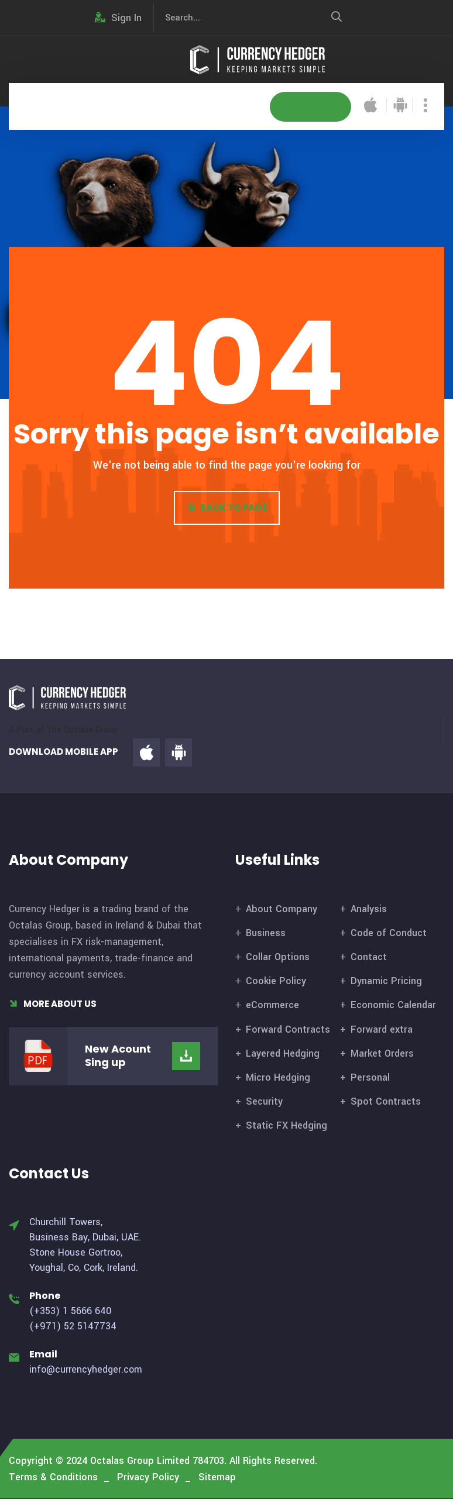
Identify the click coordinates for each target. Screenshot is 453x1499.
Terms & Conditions (53, 1477)
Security (264, 1101)
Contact (369, 957)
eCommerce (272, 1005)
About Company (281, 909)
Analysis (369, 909)
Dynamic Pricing (386, 981)
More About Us (53, 1004)
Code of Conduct (389, 933)
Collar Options (278, 957)
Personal (370, 1077)
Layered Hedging (283, 1053)
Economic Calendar (393, 1005)
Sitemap (217, 1477)
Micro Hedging (278, 1077)
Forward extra (382, 1029)
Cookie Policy (276, 981)
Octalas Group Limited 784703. (158, 1460)
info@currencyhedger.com (85, 1369)
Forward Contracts (288, 1029)
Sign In (118, 18)
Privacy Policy (148, 1477)
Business (266, 933)
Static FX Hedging (286, 1125)
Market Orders (382, 1053)
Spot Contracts (386, 1101)
